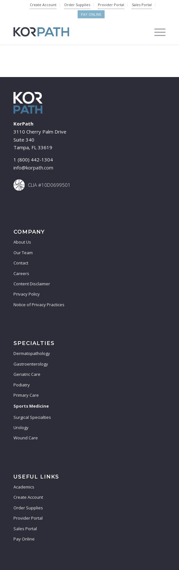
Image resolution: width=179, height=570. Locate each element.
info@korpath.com (33, 167)
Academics (23, 487)
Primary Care (26, 395)
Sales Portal (142, 4)
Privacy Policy (26, 294)
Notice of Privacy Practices (38, 304)
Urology (21, 427)
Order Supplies (77, 4)
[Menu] (157, 32)
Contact (20, 263)
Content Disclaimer (31, 284)
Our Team (23, 252)
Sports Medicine (31, 406)
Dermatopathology (31, 353)
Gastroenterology (30, 364)
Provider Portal (111, 4)
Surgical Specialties (32, 417)
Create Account (43, 4)
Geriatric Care (26, 374)
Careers (21, 273)
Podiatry (21, 385)
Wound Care (25, 438)
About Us (22, 242)
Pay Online (91, 14)
